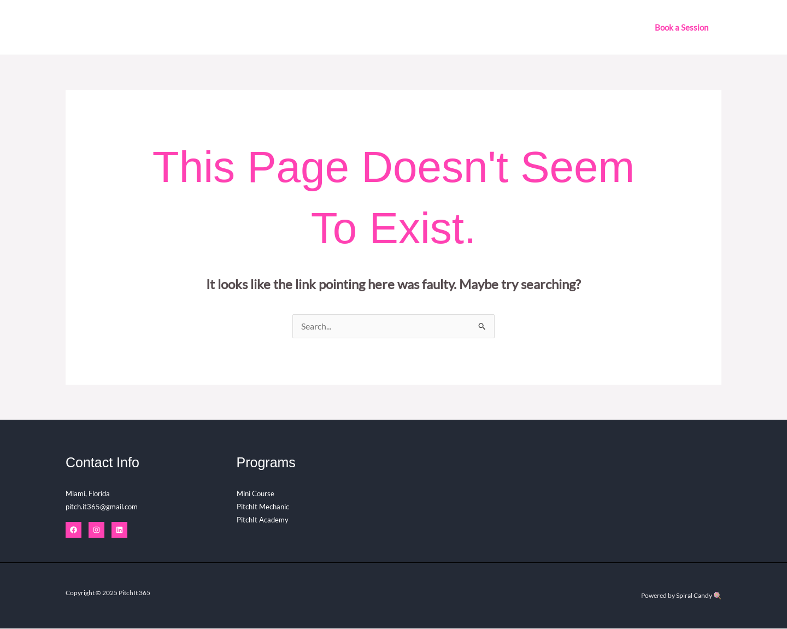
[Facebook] (73, 530)
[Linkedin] (119, 530)
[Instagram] (96, 530)
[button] (681, 27)
